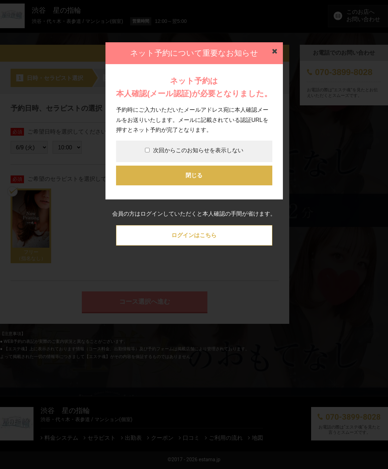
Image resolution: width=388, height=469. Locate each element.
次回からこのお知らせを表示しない (194, 150)
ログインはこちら (194, 235)
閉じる (194, 175)
